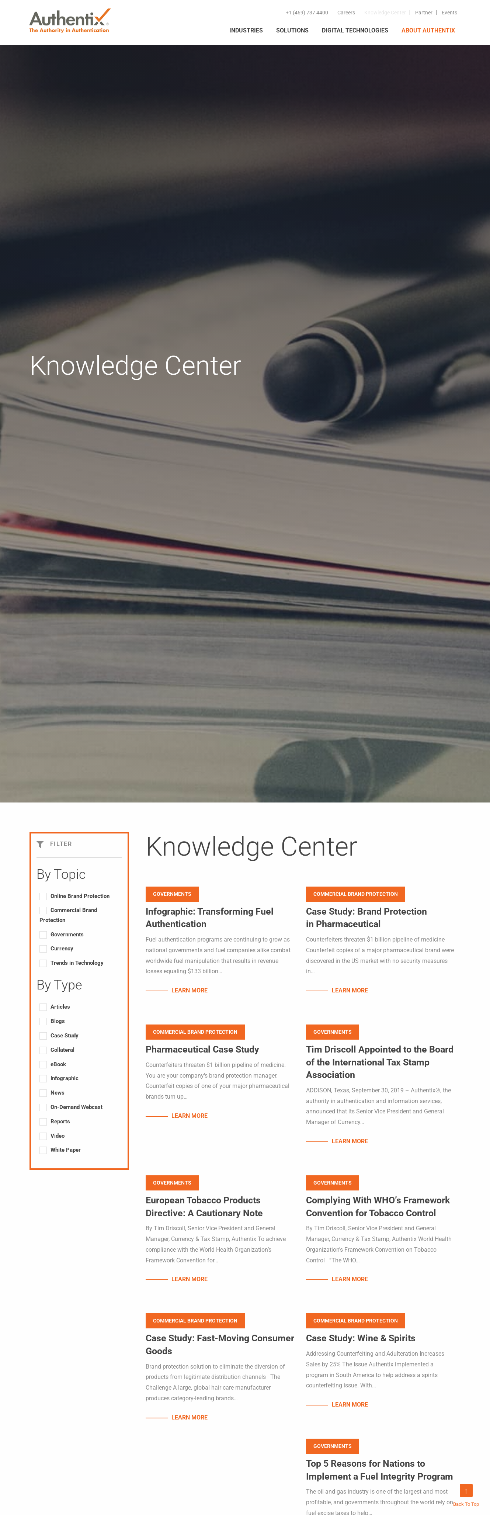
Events (449, 12)
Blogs (58, 1021)
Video (58, 1136)
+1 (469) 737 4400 (307, 12)
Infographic (65, 1078)
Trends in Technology (77, 963)
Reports (60, 1121)
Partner (423, 12)
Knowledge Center (385, 12)
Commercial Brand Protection (68, 915)
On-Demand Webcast (76, 1107)
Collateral (62, 1050)
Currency (62, 948)
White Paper (66, 1150)
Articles (60, 1006)
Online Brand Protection (80, 896)
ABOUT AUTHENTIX (428, 30)
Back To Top (466, 1495)
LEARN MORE (189, 990)
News (58, 1092)
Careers (346, 12)
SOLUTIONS (292, 30)
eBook (58, 1064)
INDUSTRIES (246, 30)
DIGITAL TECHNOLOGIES (355, 30)
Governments (67, 934)
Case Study (65, 1035)
